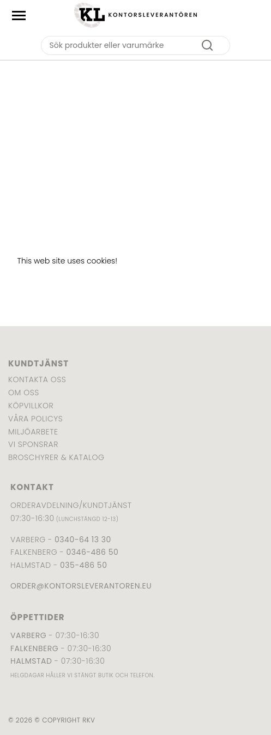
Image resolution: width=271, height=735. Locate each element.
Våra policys (35, 418)
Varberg (28, 635)
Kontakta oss (37, 379)
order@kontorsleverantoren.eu (81, 585)
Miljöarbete (33, 431)
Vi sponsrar (33, 444)
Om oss (23, 392)
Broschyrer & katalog (56, 457)
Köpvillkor (30, 405)
